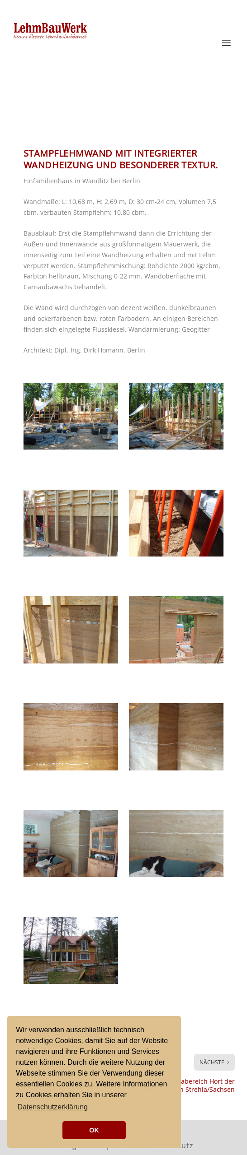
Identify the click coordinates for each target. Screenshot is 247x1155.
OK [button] (94, 1130)
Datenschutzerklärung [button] (52, 1107)
